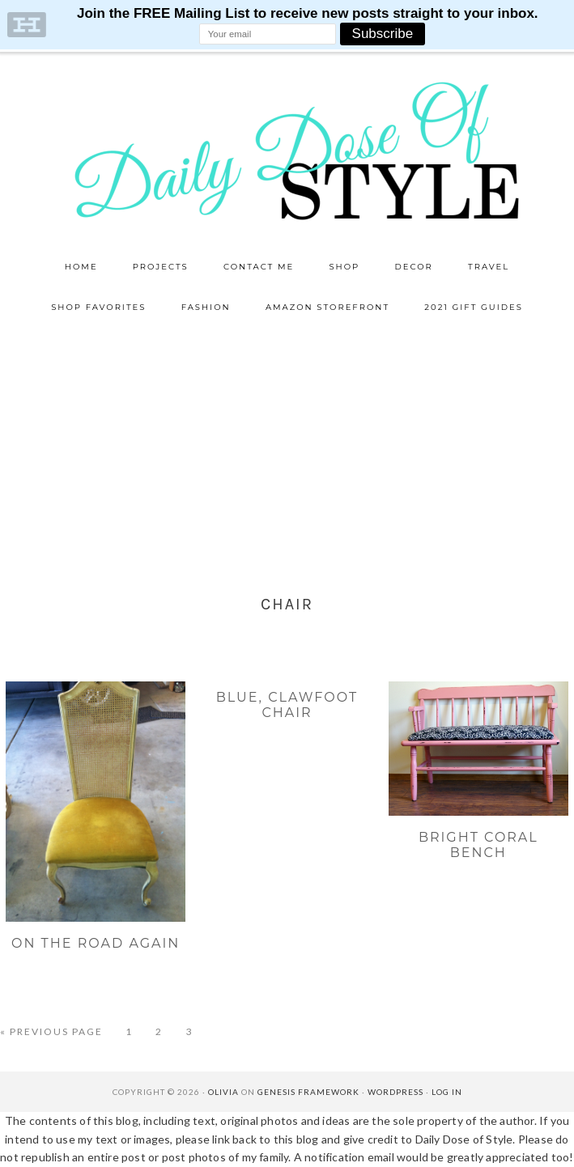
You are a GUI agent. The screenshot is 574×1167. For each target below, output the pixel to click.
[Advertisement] (287, 449)
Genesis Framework (308, 1092)
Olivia (223, 1092)
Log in (447, 1092)
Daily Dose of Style (287, 150)
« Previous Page (51, 1032)
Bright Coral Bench (478, 845)
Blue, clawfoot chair (287, 705)
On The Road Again (95, 943)
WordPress (395, 1092)
